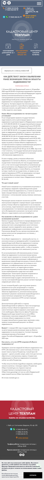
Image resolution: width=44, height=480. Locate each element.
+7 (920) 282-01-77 (15, 17)
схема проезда (23, 438)
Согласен (33, 475)
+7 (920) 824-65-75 (11, 10)
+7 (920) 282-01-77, (22, 429)
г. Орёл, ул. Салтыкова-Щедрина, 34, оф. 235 (31, 10)
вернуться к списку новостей (17, 70)
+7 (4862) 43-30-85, (12, 8)
